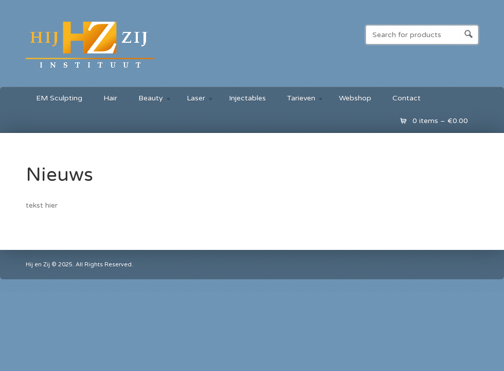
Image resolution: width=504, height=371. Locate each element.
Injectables (247, 98)
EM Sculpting (59, 98)
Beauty (150, 100)
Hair (110, 98)
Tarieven (300, 100)
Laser (195, 100)
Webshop (355, 98)
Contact (406, 98)
